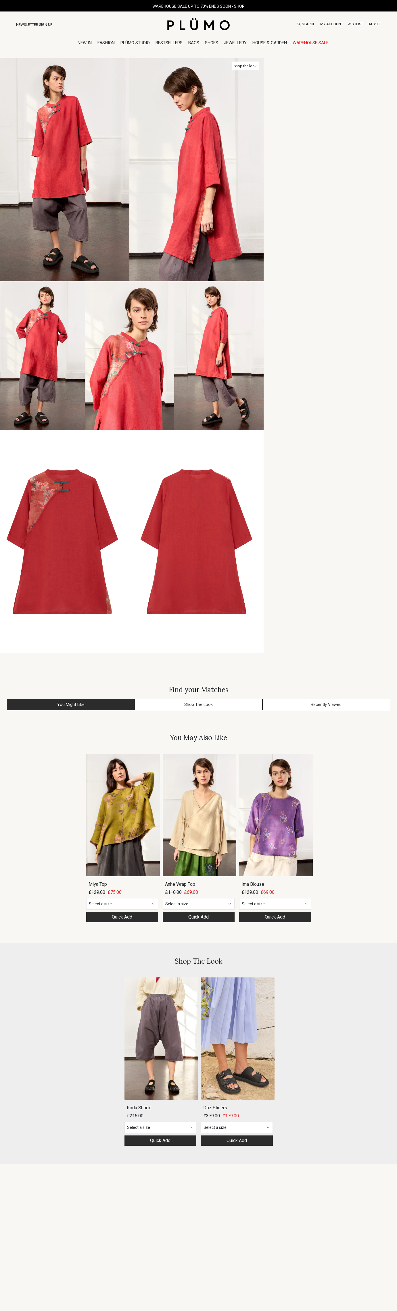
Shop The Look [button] (198, 704)
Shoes (211, 42)
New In (85, 42)
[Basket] (374, 24)
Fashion (106, 42)
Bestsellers (169, 42)
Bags (193, 42)
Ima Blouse (252, 884)
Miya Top (98, 884)
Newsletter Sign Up (34, 24)
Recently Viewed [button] (326, 704)
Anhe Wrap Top (180, 884)
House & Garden (269, 42)
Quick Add (122, 917)
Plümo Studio (135, 42)
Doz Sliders (215, 1107)
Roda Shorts (139, 1107)
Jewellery (235, 42)
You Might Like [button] (71, 704)
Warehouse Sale (311, 42)
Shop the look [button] (245, 66)
